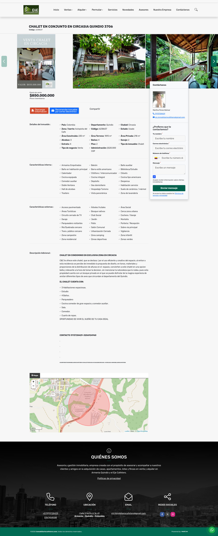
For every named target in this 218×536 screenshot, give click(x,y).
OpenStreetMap (142, 431)
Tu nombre (158, 134)
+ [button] (33, 382)
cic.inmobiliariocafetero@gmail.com (170, 117)
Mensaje (157, 163)
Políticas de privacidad (109, 478)
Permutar (96, 9)
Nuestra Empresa (162, 9)
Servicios (112, 9)
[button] (79, 85)
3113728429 (160, 114)
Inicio (56, 9)
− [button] (33, 386)
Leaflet (127, 431)
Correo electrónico (161, 143)
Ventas (67, 9)
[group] (36, 61)
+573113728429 (50, 513)
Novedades (128, 9)
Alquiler (82, 9)
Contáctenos (182, 9)
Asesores (143, 9)
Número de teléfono (161, 153)
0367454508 (50, 517)
